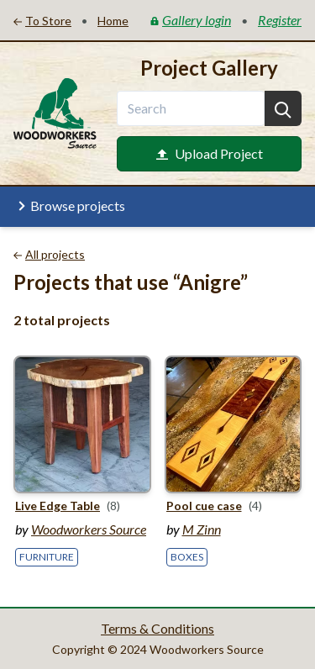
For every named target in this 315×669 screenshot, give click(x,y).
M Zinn (201, 529)
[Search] (283, 108)
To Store (42, 20)
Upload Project (209, 153)
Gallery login (190, 20)
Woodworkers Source (88, 529)
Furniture (46, 556)
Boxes (187, 556)
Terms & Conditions (157, 628)
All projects (49, 254)
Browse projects (69, 206)
